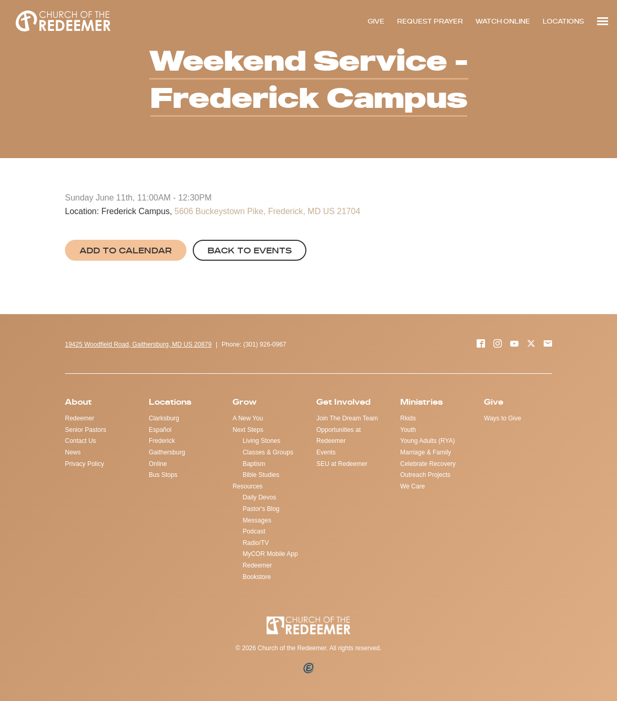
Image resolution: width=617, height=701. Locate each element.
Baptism (254, 464)
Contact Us (80, 440)
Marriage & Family (425, 452)
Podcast (254, 531)
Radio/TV (256, 543)
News (73, 452)
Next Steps (248, 429)
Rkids (408, 418)
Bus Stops (163, 475)
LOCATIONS (563, 21)
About (78, 402)
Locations (170, 402)
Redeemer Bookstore (257, 571)
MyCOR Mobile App (270, 554)
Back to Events (249, 250)
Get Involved (343, 402)
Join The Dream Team (347, 418)
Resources (247, 486)
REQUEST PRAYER (430, 21)
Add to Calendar (126, 250)
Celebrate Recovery (428, 464)
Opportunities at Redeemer (338, 435)
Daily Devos (259, 497)
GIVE (376, 21)
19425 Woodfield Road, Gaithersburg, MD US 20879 (138, 344)
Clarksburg (164, 418)
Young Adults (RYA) (427, 440)
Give (493, 402)
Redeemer (79, 418)
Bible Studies (261, 475)
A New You (248, 418)
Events (326, 452)
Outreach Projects (425, 475)
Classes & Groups (268, 452)
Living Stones (261, 440)
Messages (257, 520)
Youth (408, 429)
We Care (412, 486)
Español (160, 429)
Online (158, 464)
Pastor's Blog (261, 509)
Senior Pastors (85, 429)
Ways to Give (502, 418)
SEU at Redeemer (341, 464)
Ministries (421, 402)
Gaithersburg (167, 452)
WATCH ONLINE (503, 21)
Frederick (162, 440)
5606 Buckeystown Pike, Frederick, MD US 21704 (267, 211)
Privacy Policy (84, 464)
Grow (245, 402)
